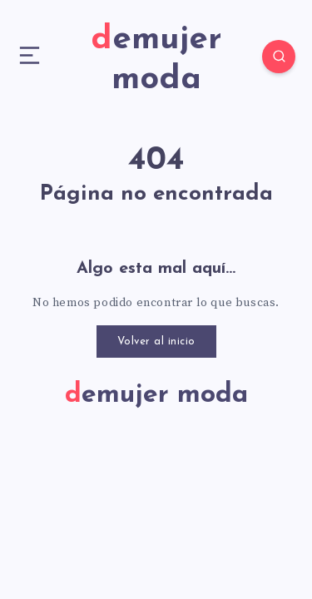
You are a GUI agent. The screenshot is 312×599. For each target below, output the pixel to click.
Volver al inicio (156, 341)
